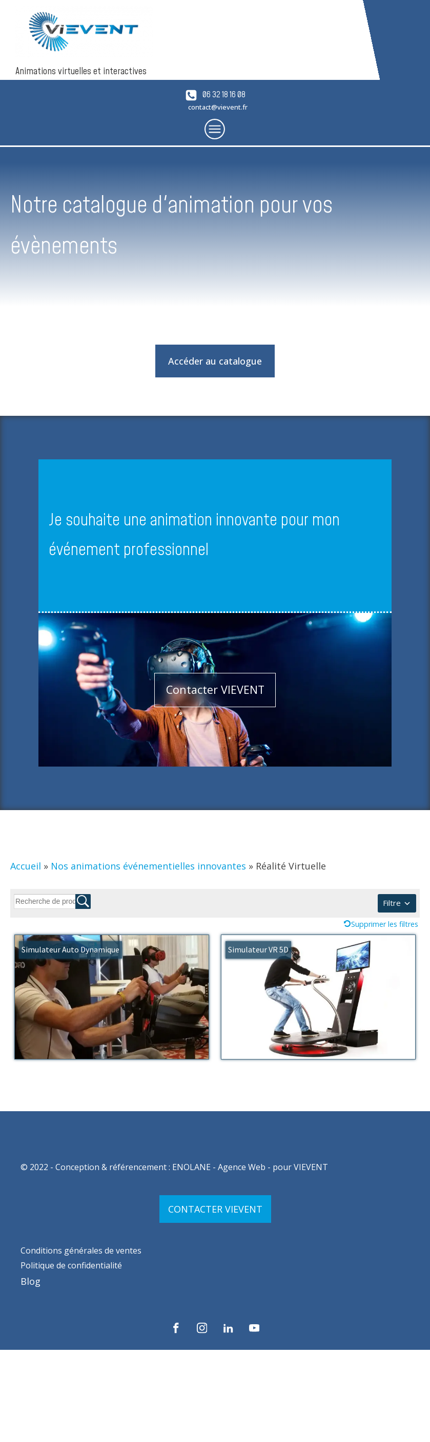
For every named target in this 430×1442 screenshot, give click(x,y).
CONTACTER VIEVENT (215, 1209)
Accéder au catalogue (215, 361)
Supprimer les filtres (384, 924)
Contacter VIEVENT (215, 689)
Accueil (25, 866)
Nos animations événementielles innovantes (148, 866)
